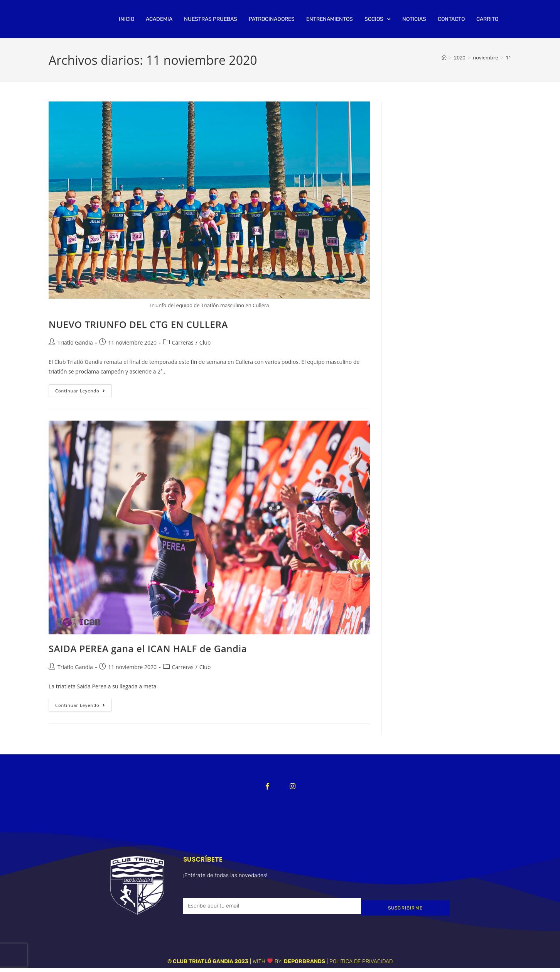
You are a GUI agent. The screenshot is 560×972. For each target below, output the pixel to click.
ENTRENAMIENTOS (329, 19)
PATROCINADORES (272, 19)
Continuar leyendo (83, 389)
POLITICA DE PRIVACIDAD (361, 965)
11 (508, 57)
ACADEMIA (159, 19)
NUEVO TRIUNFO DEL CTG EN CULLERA (138, 324)
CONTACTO (451, 19)
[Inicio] (444, 57)
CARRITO (487, 19)
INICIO (126, 19)
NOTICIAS (414, 19)
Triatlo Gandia (75, 342)
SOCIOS (377, 19)
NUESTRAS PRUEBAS (210, 19)
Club (205, 342)
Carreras (183, 342)
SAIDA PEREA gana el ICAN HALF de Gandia (148, 648)
